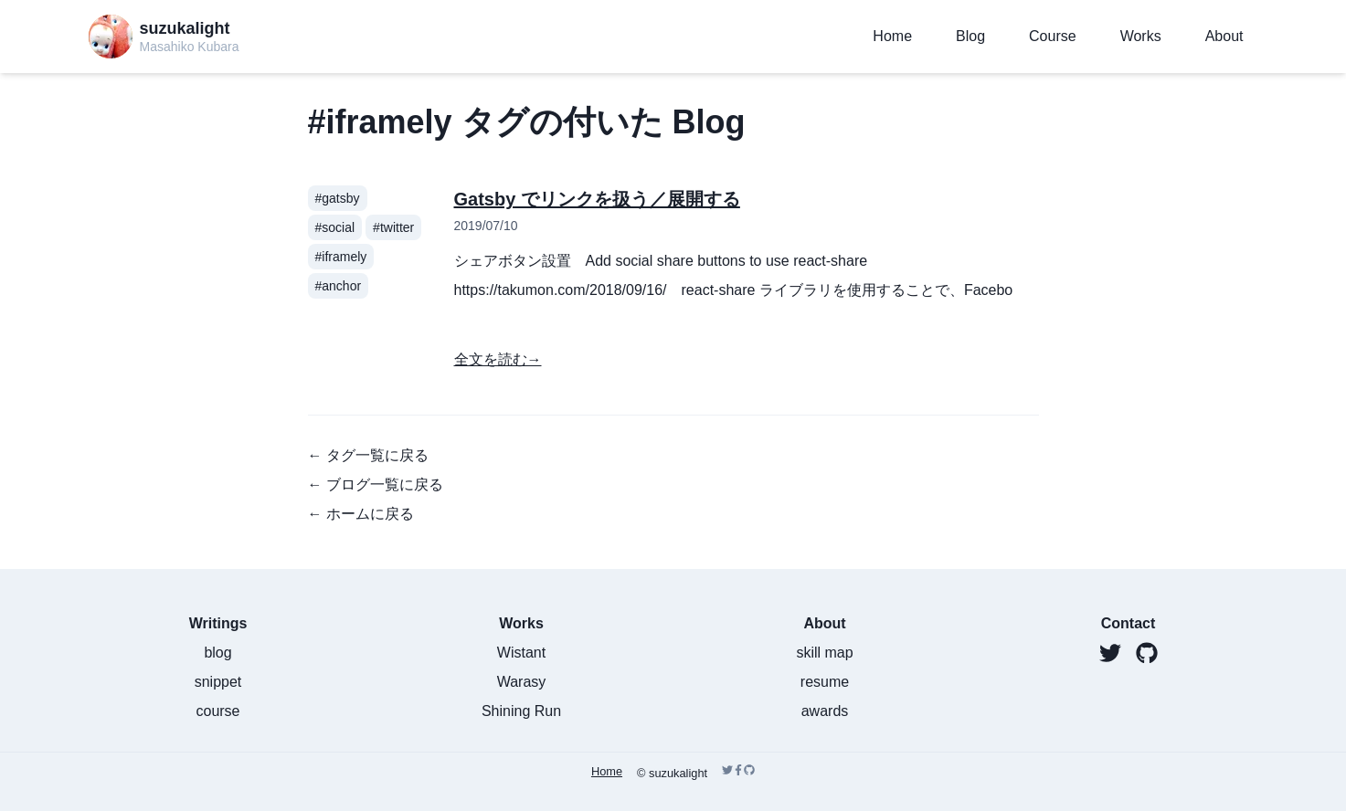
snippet (218, 682)
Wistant (521, 652)
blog (217, 652)
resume (824, 682)
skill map (824, 652)
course (217, 711)
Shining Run (521, 711)
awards (825, 711)
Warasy (521, 682)
